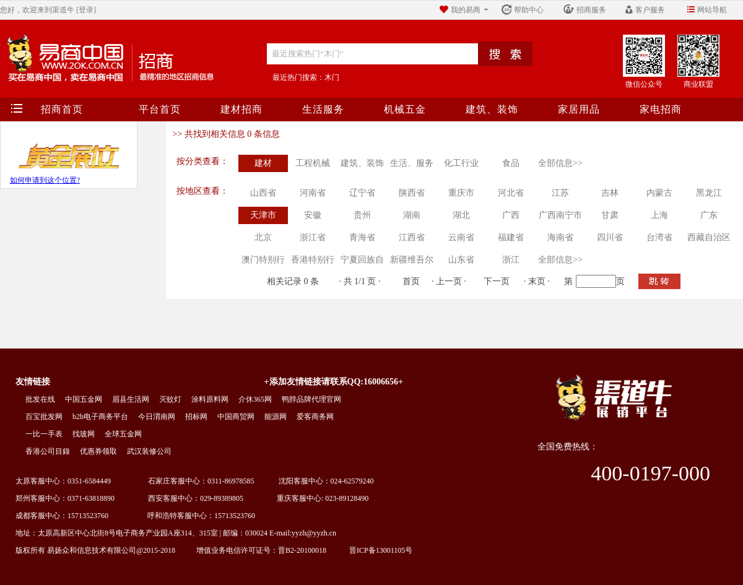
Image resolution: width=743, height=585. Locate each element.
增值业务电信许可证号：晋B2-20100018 (256, 550)
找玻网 (83, 434)
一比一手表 (44, 434)
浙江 (510, 259)
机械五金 (405, 109)
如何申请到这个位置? (45, 180)
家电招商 (661, 109)
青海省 (362, 237)
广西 (510, 215)
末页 (536, 281)
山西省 (263, 192)
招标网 (196, 416)
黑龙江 (709, 192)
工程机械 (312, 163)
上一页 (449, 281)
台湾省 (659, 237)
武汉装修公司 (149, 451)
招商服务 (591, 10)
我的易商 (465, 10)
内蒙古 (659, 192)
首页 (411, 281)
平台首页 (160, 109)
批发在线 (40, 399)
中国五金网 (83, 399)
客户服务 (650, 10)
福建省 (511, 237)
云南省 (461, 237)
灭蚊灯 (170, 399)
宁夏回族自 (362, 259)
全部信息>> (560, 163)
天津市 (263, 215)
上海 (659, 215)
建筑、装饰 (492, 109)
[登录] (86, 10)
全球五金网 (123, 434)
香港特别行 (312, 259)
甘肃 (610, 215)
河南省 (313, 192)
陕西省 (412, 192)
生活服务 (323, 109)
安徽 (312, 215)
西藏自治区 (709, 237)
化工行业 (461, 163)
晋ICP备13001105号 (377, 550)
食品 (510, 163)
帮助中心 (529, 10)
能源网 (275, 416)
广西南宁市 (560, 215)
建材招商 (241, 109)
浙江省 (313, 237)
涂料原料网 (209, 399)
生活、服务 (411, 163)
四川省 (610, 237)
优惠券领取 (98, 451)
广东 (709, 215)
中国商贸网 (235, 416)
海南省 (560, 237)
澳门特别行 (263, 259)
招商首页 (62, 109)
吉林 (610, 192)
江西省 (412, 237)
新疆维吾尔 (411, 259)
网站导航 (712, 10)
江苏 (560, 192)
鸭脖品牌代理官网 (311, 399)
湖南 (411, 215)
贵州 (362, 215)
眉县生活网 (130, 399)
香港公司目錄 (47, 451)
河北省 (511, 192)
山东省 (461, 259)
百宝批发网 (44, 416)
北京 (263, 237)
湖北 (461, 215)
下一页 (497, 281)
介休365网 (255, 399)
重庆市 (461, 192)
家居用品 (579, 109)
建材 (263, 163)
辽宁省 (362, 192)
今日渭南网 (156, 416)
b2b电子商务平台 (100, 416)
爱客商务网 (315, 416)
